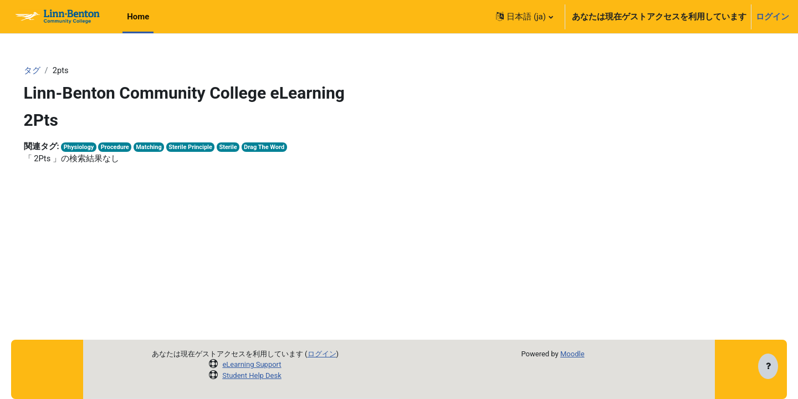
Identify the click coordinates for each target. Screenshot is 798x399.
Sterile (248, 147)
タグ (47, 70)
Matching (167, 147)
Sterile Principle (209, 147)
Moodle (572, 354)
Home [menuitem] (138, 17)
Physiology (94, 147)
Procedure (131, 147)
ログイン (772, 17)
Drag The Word (284, 147)
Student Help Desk (252, 375)
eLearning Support (251, 364)
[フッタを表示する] (768, 367)
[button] (524, 16)
